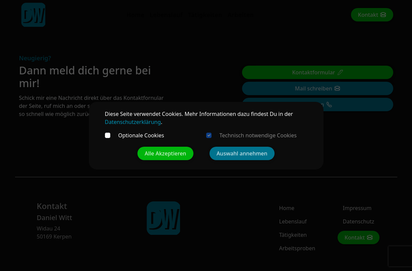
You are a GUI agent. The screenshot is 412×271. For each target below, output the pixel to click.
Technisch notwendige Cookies (258, 135)
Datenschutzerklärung (133, 122)
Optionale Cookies (141, 135)
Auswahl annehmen (242, 153)
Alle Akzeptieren (165, 153)
